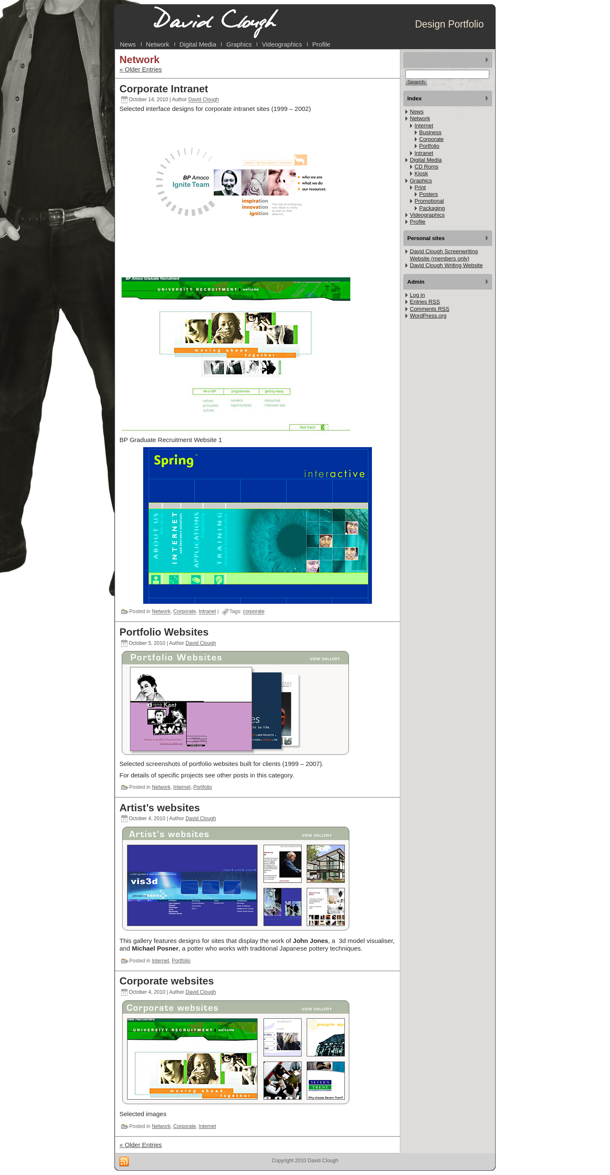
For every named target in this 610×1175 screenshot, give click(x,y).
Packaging (432, 208)
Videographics (427, 215)
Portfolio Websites (163, 632)
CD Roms (426, 166)
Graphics (421, 180)
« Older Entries (140, 69)
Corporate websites (166, 981)
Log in (417, 295)
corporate (254, 612)
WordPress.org (428, 315)
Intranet (207, 612)
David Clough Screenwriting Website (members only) (444, 254)
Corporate (184, 612)
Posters (428, 194)
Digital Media (426, 160)
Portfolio (202, 787)
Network (161, 612)
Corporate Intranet (163, 88)
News (417, 111)
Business (430, 132)
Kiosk (421, 173)
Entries (425, 302)
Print (420, 187)
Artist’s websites (159, 807)
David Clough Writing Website (446, 265)
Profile (418, 221)
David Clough (204, 100)
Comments (429, 309)
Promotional (429, 201)
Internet (182, 787)
